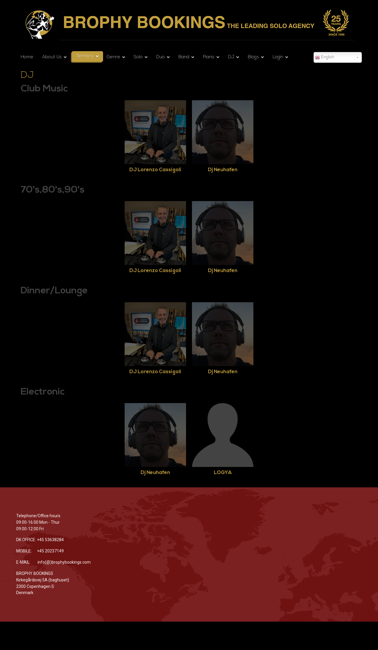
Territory (85, 56)
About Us (52, 57)
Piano (208, 57)
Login (278, 57)
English (324, 57)
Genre (113, 57)
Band (183, 57)
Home (27, 57)
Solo (138, 57)
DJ (231, 57)
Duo (160, 57)
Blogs (253, 57)
